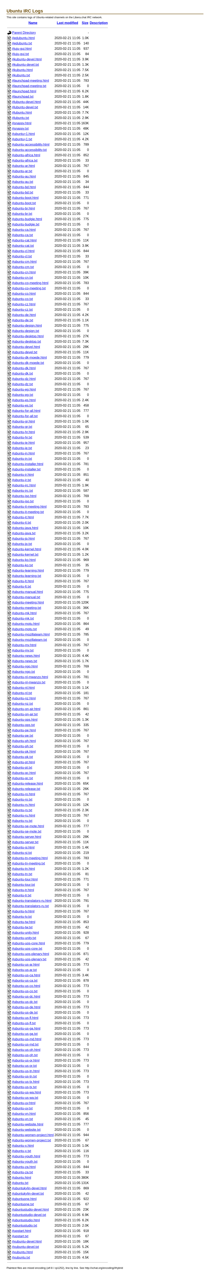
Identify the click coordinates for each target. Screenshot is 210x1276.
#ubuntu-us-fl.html (25, 1018)
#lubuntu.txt (20, 118)
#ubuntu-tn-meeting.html (30, 858)
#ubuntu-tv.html (23, 911)
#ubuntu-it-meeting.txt (28, 512)
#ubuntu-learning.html (28, 570)
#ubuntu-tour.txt (23, 884)
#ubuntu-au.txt (22, 182)
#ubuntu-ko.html (24, 560)
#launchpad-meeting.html (30, 80)
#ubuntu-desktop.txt (26, 341)
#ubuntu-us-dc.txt (25, 1002)
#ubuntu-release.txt (26, 789)
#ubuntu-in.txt (22, 458)
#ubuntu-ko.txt (22, 565)
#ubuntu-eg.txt (22, 395)
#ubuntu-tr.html (23, 890)
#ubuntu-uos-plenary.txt (29, 959)
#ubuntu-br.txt (22, 213)
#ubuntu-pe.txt (22, 735)
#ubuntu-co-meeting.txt (29, 288)
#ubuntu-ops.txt (23, 725)
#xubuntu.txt (21, 1257)
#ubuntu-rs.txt (22, 810)
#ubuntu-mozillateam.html (31, 634)
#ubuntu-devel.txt (24, 352)
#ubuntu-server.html (26, 837)
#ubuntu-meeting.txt (26, 608)
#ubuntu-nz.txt (22, 703)
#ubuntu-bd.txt (22, 192)
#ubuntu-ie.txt (22, 448)
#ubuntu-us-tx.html (25, 1081)
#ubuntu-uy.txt (22, 1108)
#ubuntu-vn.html (24, 1113)
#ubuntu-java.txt (23, 533)
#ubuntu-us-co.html (26, 986)
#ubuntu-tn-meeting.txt (28, 863)
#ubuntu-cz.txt (22, 309)
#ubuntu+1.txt (22, 139)
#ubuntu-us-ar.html (25, 964)
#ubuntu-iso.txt (23, 501)
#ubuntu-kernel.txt (25, 554)
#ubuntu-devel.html (26, 347)
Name (33, 23)
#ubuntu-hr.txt (22, 437)
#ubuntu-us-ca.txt (25, 980)
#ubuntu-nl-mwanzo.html (30, 677)
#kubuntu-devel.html (27, 59)
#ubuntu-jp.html (23, 538)
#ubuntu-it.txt (21, 522)
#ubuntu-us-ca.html (26, 975)
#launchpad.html (24, 91)
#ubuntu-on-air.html (26, 709)
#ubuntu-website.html (27, 1124)
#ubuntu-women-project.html (33, 1135)
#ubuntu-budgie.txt (25, 224)
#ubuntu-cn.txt (22, 277)
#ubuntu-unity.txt (24, 938)
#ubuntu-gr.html (23, 421)
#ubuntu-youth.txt (25, 1161)
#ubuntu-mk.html (24, 613)
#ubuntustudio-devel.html (30, 1209)
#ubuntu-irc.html (24, 485)
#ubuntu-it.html (23, 517)
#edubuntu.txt (22, 43)
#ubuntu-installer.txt (26, 469)
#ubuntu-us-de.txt (25, 1012)
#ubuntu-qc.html (24, 773)
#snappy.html (21, 123)
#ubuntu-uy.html (23, 1103)
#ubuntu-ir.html (23, 474)
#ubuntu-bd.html (24, 187)
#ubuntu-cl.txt (22, 256)
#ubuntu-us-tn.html (25, 1071)
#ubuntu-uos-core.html (28, 943)
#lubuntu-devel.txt (25, 107)
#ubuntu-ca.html (24, 229)
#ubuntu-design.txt (25, 331)
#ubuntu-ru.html (23, 815)
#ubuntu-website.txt (26, 1129)
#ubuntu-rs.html (23, 805)
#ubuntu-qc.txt (22, 778)
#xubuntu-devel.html (27, 1241)
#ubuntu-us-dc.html (26, 996)
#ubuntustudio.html (26, 1220)
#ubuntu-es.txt (22, 405)
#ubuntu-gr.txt (22, 426)
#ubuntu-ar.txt (22, 171)
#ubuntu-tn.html (23, 868)
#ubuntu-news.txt (24, 661)
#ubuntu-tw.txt (22, 927)
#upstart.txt (20, 1236)
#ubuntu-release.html (27, 783)
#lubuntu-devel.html (26, 102)
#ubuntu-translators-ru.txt (30, 906)
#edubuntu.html (23, 38)
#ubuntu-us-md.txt (25, 1044)
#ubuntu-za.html (24, 1167)
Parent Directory (24, 32)
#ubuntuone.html (24, 1199)
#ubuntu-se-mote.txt (26, 831)
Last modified (67, 23)
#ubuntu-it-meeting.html (29, 506)
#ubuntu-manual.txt (26, 597)
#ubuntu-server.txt (25, 842)
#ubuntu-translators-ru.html (31, 900)
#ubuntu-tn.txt (22, 874)
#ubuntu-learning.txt (26, 576)
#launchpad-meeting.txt (29, 86)
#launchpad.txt (22, 96)
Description (99, 23)
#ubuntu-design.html (27, 325)
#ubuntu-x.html (23, 1145)
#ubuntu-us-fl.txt (24, 1023)
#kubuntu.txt (21, 75)
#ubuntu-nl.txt (22, 693)
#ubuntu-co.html (24, 293)
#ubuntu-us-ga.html (26, 1028)
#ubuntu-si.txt (22, 852)
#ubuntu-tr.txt (21, 895)
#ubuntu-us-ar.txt (24, 970)
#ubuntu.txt (20, 1183)
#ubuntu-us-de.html (26, 1007)
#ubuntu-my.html (24, 645)
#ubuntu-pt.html (23, 762)
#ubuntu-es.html (24, 400)
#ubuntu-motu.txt (24, 629)
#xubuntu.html (22, 1252)
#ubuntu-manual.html (27, 592)
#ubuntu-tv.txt (22, 916)
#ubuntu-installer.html (27, 464)
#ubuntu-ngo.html (25, 666)
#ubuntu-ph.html (24, 741)
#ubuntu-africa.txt (25, 160)
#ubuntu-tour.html (25, 879)
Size (85, 23)
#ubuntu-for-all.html (26, 410)
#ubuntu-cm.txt (23, 267)
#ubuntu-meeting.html (28, 602)
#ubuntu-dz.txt (22, 384)
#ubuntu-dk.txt (22, 373)
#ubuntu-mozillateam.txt (29, 639)
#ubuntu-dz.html (24, 379)
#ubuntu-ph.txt (22, 746)
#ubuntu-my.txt (23, 650)
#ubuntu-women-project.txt (31, 1140)
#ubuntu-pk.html (24, 751)
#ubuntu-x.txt (21, 1151)
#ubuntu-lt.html (23, 581)
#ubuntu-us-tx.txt (24, 1087)
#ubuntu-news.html (26, 655)
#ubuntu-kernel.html (26, 549)
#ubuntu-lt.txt (21, 586)
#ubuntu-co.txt (22, 299)
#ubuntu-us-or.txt (24, 1065)
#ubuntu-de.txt (22, 320)
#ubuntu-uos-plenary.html (30, 954)
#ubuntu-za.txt (22, 1172)
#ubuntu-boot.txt (24, 203)
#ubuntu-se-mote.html (28, 826)
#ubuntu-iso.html (24, 496)
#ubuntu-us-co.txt (25, 991)
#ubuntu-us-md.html (26, 1039)
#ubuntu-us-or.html (25, 1060)
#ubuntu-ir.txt (21, 480)
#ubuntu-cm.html (24, 261)
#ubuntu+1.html (23, 134)
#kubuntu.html (22, 70)
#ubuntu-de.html (24, 315)
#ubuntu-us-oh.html (26, 1050)
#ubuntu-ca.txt (22, 235)
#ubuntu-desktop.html (28, 336)
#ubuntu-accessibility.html (30, 144)
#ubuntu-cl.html (23, 251)
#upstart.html (21, 1231)
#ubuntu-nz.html (24, 698)
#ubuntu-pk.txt (22, 757)
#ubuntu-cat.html (24, 240)
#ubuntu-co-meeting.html (30, 283)
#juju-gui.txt (20, 54)
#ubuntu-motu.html (25, 624)
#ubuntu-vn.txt (22, 1119)
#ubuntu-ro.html (23, 794)
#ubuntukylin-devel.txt (28, 1193)
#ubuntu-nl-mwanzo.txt (28, 682)
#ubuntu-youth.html (26, 1156)
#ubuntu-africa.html (26, 155)
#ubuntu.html (21, 1177)
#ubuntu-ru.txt (22, 821)
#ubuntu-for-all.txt (25, 416)
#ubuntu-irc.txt (22, 490)
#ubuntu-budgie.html (27, 219)
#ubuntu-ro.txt (22, 799)
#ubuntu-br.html (23, 208)
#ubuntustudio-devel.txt (29, 1215)
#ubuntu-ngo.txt (23, 671)
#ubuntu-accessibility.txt (29, 150)
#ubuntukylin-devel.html (29, 1188)
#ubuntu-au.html (24, 176)
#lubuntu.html (22, 112)
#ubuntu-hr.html (23, 432)
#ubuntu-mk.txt (23, 618)
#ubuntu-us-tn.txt (24, 1076)
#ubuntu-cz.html (23, 304)
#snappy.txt (20, 128)
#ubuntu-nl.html (23, 687)
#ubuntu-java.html (25, 528)
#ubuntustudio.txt (24, 1225)
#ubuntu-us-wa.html (26, 1092)
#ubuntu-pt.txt (22, 767)
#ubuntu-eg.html (24, 389)
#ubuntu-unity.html (25, 932)
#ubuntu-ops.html (25, 719)
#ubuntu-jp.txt (22, 544)
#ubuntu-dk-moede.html (29, 357)
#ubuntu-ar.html (23, 166)
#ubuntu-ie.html (23, 442)
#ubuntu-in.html (23, 453)
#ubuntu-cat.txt (23, 245)
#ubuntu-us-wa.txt (25, 1097)
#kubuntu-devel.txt (25, 64)
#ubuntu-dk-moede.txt (28, 363)
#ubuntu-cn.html (24, 272)
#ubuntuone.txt (23, 1204)
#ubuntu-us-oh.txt (25, 1055)
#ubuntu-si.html (23, 847)
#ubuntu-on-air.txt (25, 714)
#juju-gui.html (22, 48)
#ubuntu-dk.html (24, 368)
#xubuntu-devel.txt (25, 1247)
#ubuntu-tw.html (23, 922)
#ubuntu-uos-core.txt (27, 948)
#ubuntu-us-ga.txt (25, 1034)
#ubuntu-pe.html (24, 730)
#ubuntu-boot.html (25, 197)
